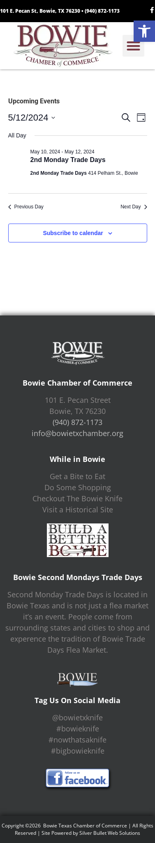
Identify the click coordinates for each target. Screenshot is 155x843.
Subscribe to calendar (73, 233)
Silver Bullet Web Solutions (109, 832)
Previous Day (26, 207)
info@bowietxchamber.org (77, 433)
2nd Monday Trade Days (68, 159)
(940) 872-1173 (102, 10)
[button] (144, 31)
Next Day (133, 207)
